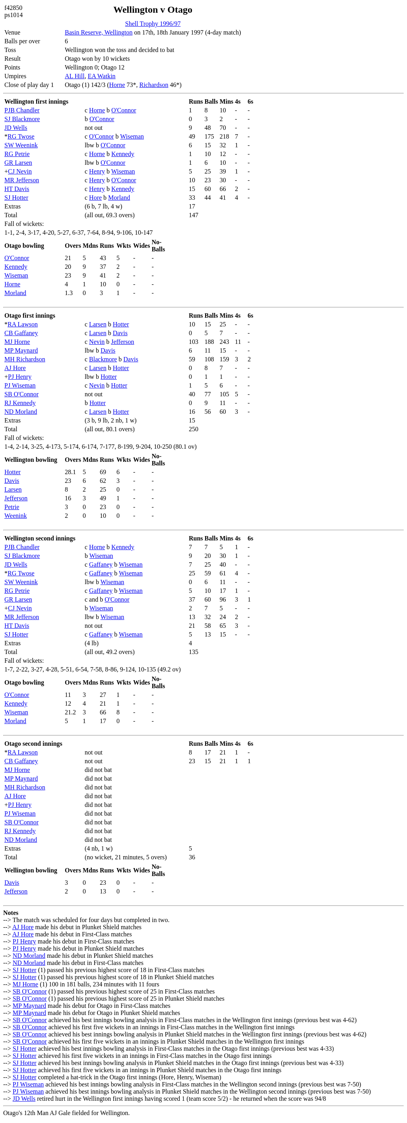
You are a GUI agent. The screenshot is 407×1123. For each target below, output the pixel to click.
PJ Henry (19, 376)
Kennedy (122, 154)
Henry (97, 171)
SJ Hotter (16, 197)
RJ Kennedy (20, 402)
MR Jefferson (21, 180)
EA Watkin (102, 76)
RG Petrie (17, 154)
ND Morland (20, 411)
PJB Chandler (21, 110)
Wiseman (132, 136)
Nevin (97, 341)
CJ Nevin (20, 171)
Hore (95, 197)
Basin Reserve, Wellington (98, 32)
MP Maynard (21, 350)
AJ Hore (15, 368)
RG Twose (21, 136)
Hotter (121, 324)
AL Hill (75, 76)
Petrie (11, 507)
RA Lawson (23, 324)
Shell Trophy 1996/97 (153, 23)
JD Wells (15, 127)
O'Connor (123, 110)
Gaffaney (100, 564)
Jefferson (122, 341)
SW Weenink (21, 145)
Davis (120, 333)
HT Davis (16, 188)
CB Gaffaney (21, 333)
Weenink (15, 515)
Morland (119, 197)
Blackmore (103, 359)
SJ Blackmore (22, 119)
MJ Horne (17, 341)
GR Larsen (18, 162)
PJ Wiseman (20, 385)
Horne (117, 84)
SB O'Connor (21, 394)
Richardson (154, 84)
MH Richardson (24, 359)
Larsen (98, 324)
